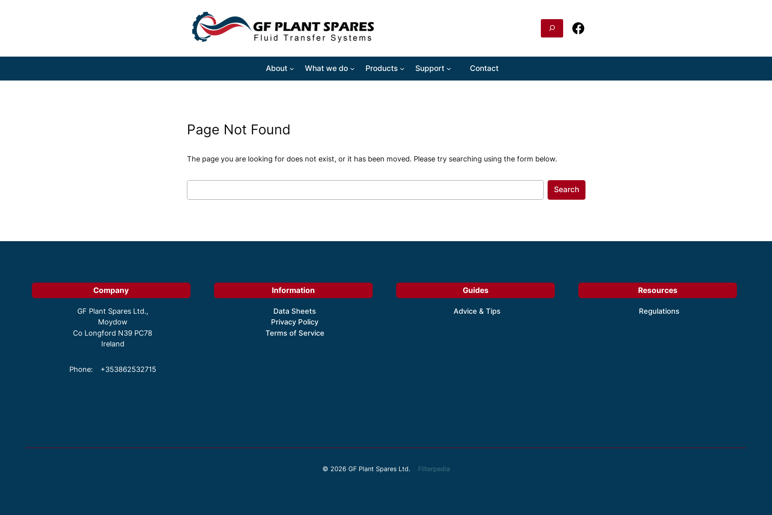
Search (566, 189)
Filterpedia (434, 469)
